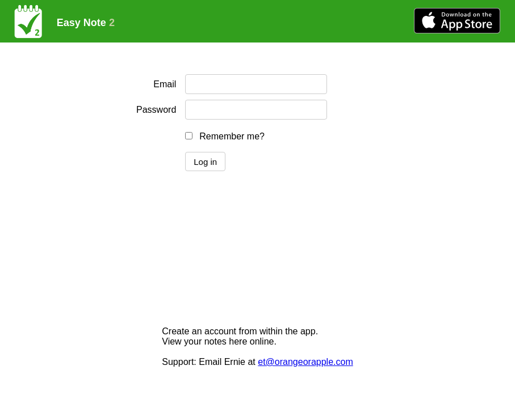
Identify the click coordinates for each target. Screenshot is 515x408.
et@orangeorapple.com (305, 362)
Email (164, 84)
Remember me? (232, 136)
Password (156, 109)
